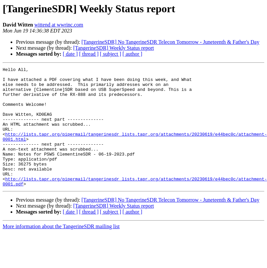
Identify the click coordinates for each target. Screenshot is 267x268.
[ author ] (132, 54)
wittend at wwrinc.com (58, 25)
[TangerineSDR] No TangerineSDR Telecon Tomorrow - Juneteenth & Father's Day (170, 42)
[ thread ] (89, 54)
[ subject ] (110, 54)
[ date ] (70, 54)
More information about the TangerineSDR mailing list (61, 250)
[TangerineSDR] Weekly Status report (113, 48)
